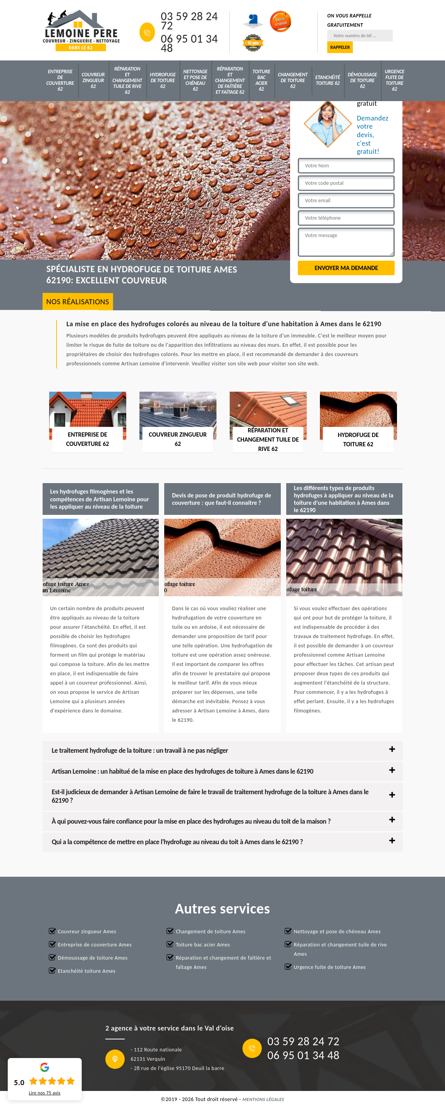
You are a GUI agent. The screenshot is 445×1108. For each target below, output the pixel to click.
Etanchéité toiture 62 (327, 80)
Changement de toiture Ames (211, 931)
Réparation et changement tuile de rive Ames (340, 949)
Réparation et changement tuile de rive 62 (127, 80)
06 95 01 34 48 (189, 43)
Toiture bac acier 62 (261, 80)
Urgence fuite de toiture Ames (330, 967)
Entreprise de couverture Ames (95, 944)
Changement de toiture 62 (293, 80)
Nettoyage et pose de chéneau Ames (337, 931)
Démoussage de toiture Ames (93, 958)
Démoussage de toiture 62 (362, 80)
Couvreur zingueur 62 (93, 80)
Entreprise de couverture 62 (60, 80)
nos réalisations (77, 301)
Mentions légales (263, 1099)
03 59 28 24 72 (189, 21)
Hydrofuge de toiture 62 (162, 80)
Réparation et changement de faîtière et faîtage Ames (223, 962)
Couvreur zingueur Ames (87, 931)
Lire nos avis (44, 1093)
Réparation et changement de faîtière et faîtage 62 (230, 80)
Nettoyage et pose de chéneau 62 (195, 80)
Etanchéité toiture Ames (87, 971)
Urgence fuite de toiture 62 (394, 80)
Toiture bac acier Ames (203, 944)
